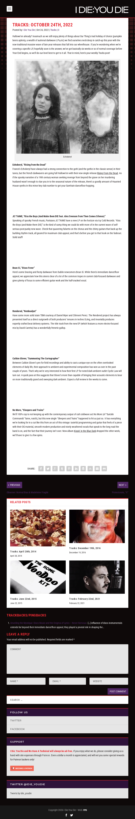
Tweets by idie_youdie (21, 793)
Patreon (46, 755)
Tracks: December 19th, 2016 (85, 548)
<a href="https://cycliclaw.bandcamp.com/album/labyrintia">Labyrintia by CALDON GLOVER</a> (67, 392)
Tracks (53, 30)
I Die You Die (29, 30)
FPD (85, 810)
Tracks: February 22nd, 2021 (84, 598)
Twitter (15, 720)
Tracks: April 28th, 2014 (23, 551)
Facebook (17, 729)
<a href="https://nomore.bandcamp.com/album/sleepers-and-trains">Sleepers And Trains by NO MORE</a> (67, 448)
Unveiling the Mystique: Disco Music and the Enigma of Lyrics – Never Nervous (48, 623)
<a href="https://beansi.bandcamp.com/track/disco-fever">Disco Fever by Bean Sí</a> (67, 293)
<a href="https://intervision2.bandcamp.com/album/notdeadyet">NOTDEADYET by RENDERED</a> (67, 340)
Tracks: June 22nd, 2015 (23, 598)
